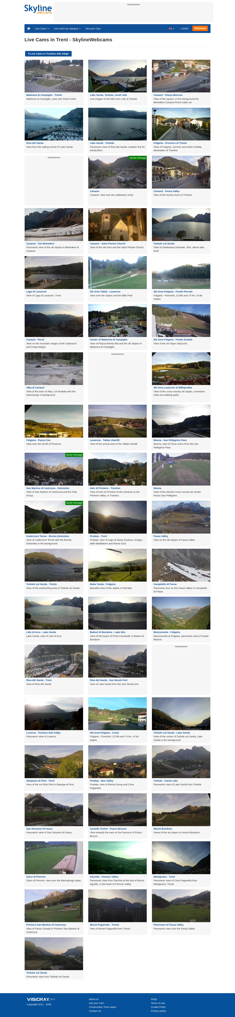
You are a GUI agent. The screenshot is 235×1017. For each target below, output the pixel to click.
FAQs (154, 999)
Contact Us (95, 1010)
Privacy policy (158, 1010)
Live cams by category (67, 28)
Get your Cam (93, 28)
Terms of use (158, 1003)
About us (94, 999)
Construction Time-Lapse (102, 1007)
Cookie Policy (158, 1007)
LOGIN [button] (184, 28)
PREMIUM (200, 28)
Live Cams (42, 28)
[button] (171, 28)
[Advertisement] (133, 14)
